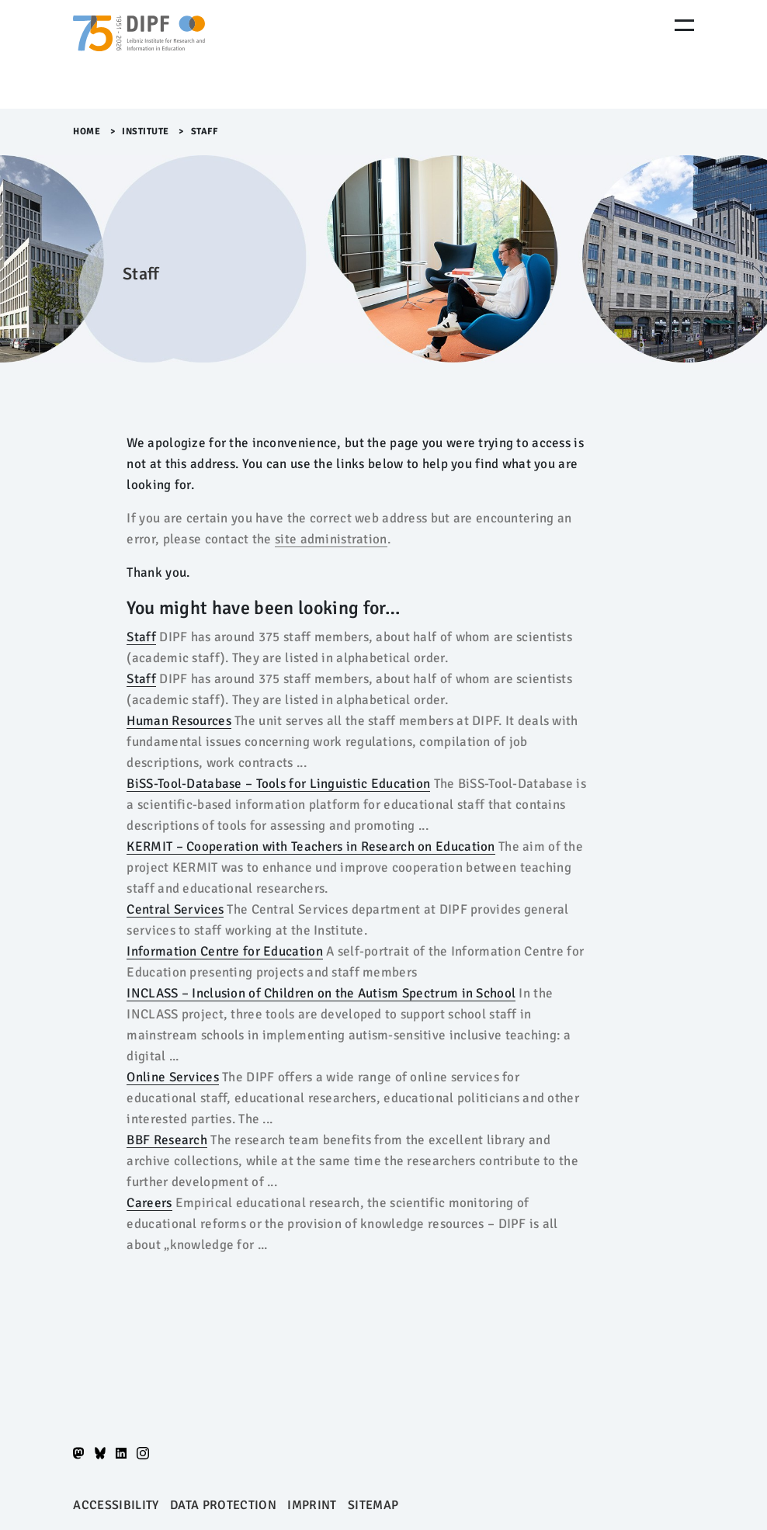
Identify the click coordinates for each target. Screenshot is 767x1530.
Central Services (175, 909)
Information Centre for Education (224, 951)
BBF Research (167, 1140)
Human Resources (179, 721)
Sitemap (373, 1505)
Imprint (311, 1505)
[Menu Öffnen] (684, 25)
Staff (141, 637)
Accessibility (115, 1505)
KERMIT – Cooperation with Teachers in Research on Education (311, 846)
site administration (331, 539)
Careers (149, 1203)
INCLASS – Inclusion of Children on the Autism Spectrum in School (321, 993)
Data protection (223, 1505)
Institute (145, 131)
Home (86, 131)
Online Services (172, 1077)
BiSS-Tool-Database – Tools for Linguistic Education (278, 783)
